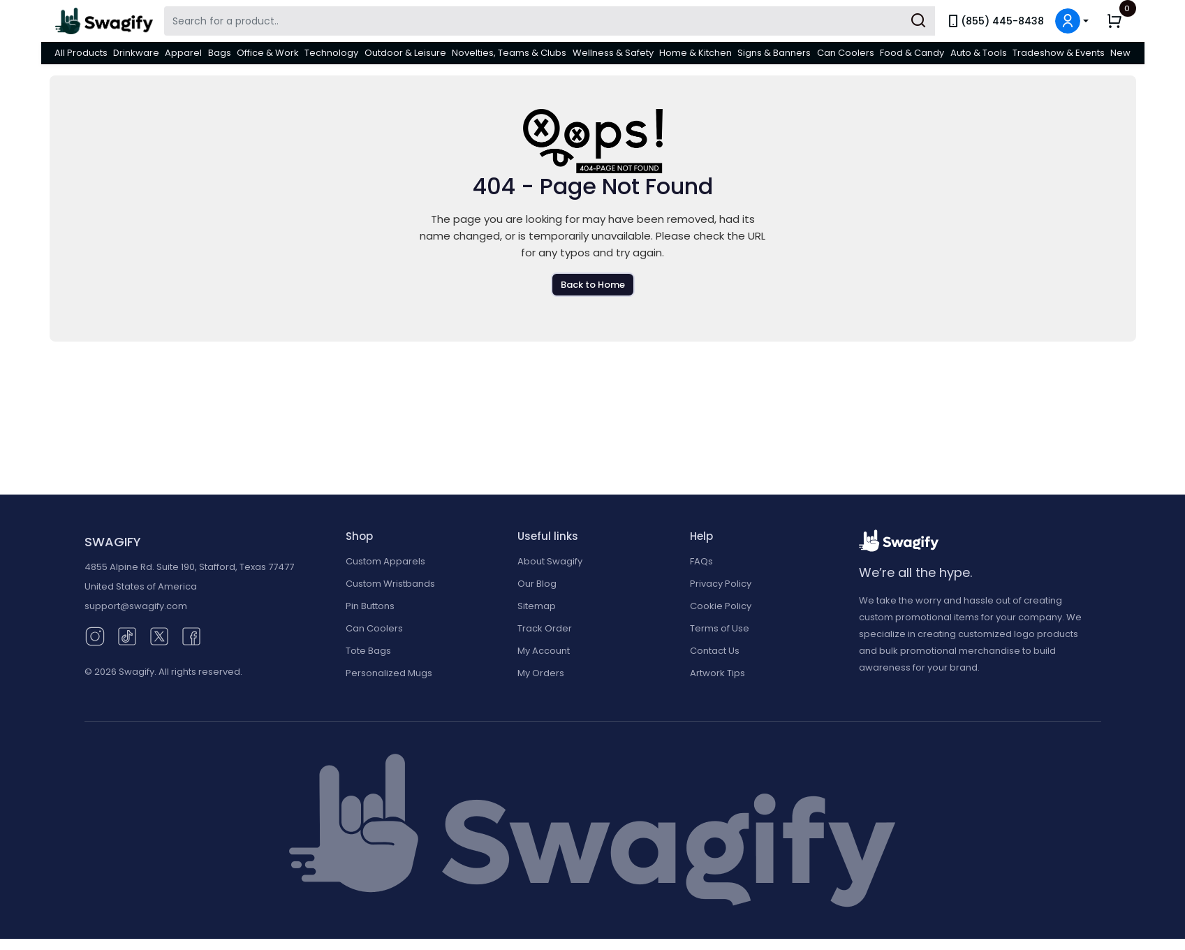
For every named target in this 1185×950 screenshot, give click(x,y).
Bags (219, 52)
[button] (1072, 21)
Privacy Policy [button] (720, 583)
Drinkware (136, 52)
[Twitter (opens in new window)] (159, 635)
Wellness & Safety (613, 52)
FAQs (701, 561)
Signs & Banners (774, 52)
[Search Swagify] (549, 21)
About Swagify (549, 561)
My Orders (540, 673)
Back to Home (593, 284)
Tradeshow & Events (1059, 52)
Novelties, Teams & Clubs (509, 52)
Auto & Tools (978, 52)
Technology (331, 52)
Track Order (544, 628)
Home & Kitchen (695, 52)
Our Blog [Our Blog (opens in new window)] (537, 583)
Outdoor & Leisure (405, 52)
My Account (543, 650)
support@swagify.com (135, 606)
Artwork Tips (717, 673)
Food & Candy (912, 52)
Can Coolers (845, 52)
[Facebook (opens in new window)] (191, 635)
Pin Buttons (370, 606)
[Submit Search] (918, 21)
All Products (81, 52)
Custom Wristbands (390, 583)
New (1120, 52)
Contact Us (714, 650)
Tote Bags (368, 650)
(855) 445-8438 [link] (995, 21)
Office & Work (268, 52)
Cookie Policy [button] (720, 606)
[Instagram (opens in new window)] (94, 635)
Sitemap (536, 606)
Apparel (183, 52)
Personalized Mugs (389, 673)
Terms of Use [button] (719, 628)
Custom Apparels (385, 561)
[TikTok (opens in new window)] (127, 635)
